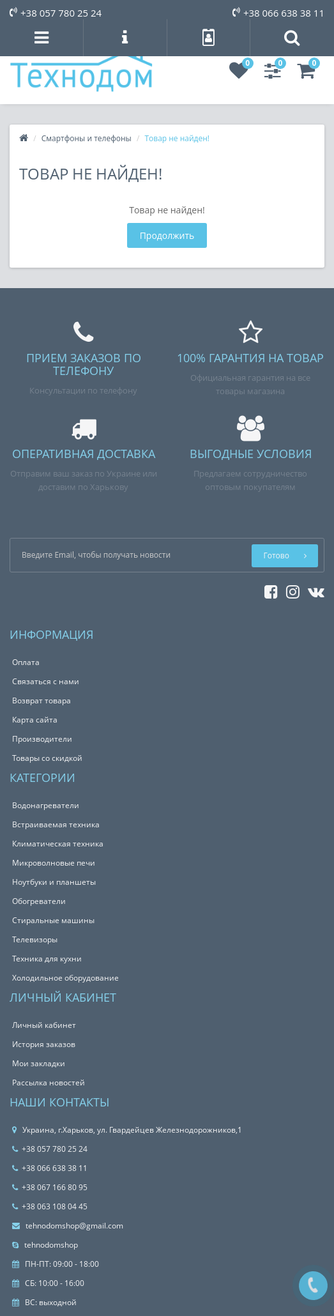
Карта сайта (34, 719)
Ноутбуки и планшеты (54, 881)
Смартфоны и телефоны (87, 138)
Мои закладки (38, 1063)
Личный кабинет (44, 1025)
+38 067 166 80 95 (49, 1187)
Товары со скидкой (47, 758)
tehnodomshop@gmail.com (67, 1225)
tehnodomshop (45, 1244)
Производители (42, 738)
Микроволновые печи (53, 862)
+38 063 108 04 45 (49, 1206)
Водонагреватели (45, 805)
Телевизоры (34, 939)
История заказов (43, 1044)
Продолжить (167, 235)
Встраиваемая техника (56, 824)
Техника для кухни (47, 958)
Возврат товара (41, 700)
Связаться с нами (45, 681)
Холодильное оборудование (65, 977)
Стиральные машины (53, 920)
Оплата (26, 662)
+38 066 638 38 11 (278, 12)
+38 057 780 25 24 (56, 12)
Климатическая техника (57, 843)
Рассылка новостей (48, 1082)
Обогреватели (39, 901)
